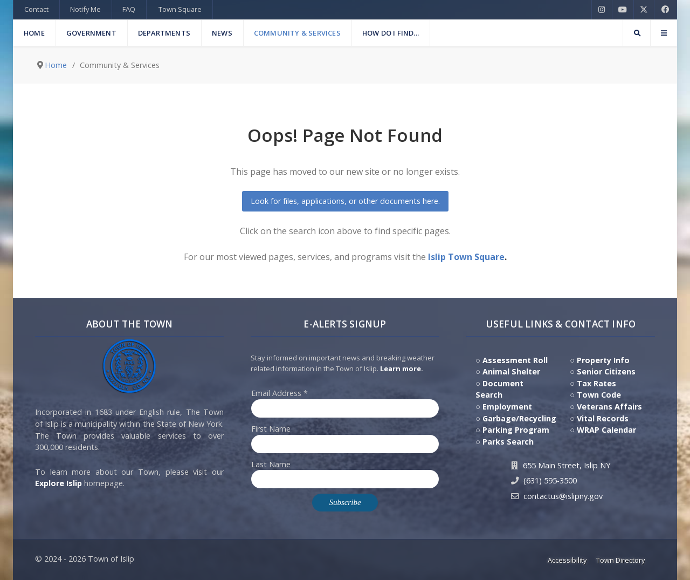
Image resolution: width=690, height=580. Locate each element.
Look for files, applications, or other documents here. (345, 201)
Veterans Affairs (609, 406)
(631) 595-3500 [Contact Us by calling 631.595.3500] (550, 480)
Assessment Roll (515, 360)
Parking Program (515, 430)
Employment (507, 406)
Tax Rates (596, 383)
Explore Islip (58, 483)
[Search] (637, 33)
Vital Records (603, 418)
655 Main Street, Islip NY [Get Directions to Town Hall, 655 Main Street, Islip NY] (566, 465)
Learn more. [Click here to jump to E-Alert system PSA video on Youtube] (401, 368)
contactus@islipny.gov (563, 496)
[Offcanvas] (663, 33)
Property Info (603, 360)
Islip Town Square (466, 257)
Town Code (599, 395)
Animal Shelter (511, 371)
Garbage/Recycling (519, 418)
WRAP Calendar (606, 430)
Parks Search (508, 441)
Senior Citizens (606, 371)
